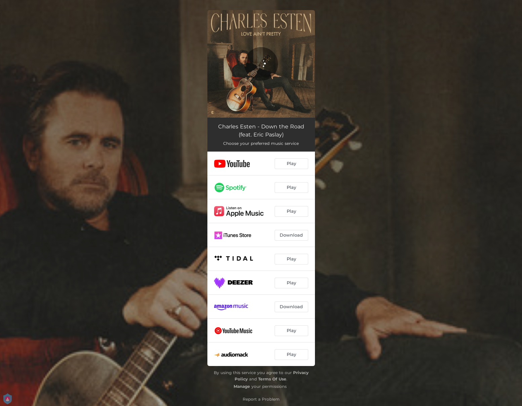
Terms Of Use (272, 378)
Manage (242, 386)
